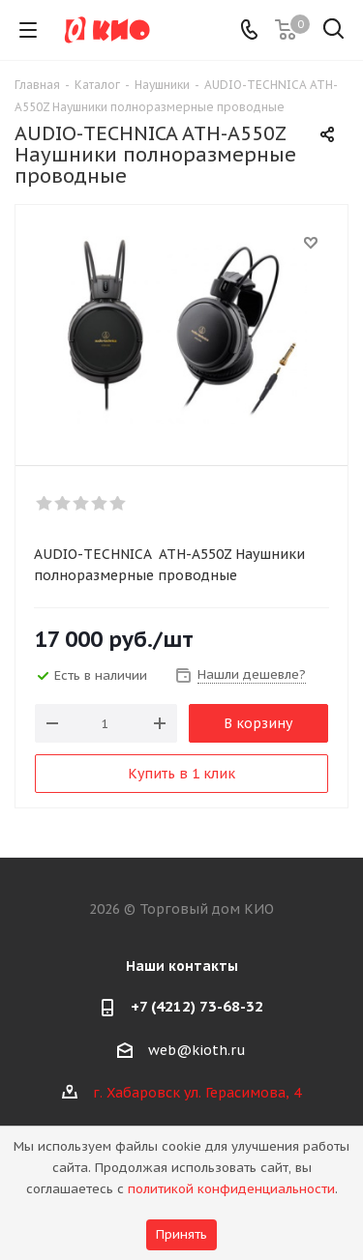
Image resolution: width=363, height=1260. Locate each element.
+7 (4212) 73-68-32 (197, 1006)
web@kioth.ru (197, 1050)
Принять (181, 1234)
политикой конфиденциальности (231, 1189)
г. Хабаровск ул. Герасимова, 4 (197, 1092)
